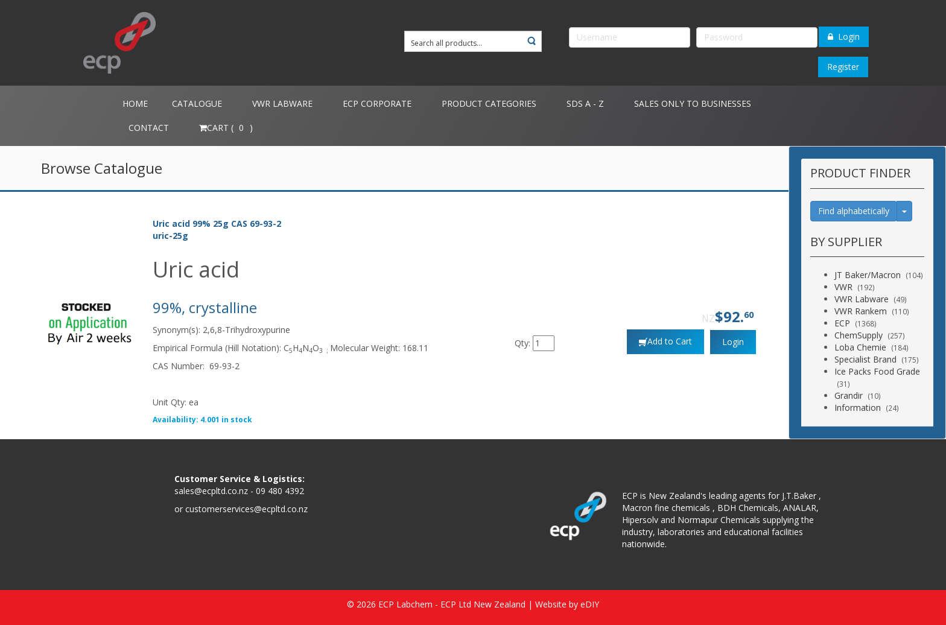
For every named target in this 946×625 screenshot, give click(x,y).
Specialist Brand (865, 359)
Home (135, 103)
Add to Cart (669, 341)
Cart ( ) (226, 127)
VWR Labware (282, 103)
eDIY (589, 604)
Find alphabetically (853, 211)
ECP (842, 323)
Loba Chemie (860, 347)
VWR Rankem (860, 311)
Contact (149, 127)
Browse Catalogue (101, 168)
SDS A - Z (585, 103)
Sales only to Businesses (692, 103)
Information (857, 407)
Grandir (848, 395)
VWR (843, 287)
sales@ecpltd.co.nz (211, 491)
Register (843, 66)
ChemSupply (858, 335)
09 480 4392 (280, 491)
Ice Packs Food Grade (877, 371)
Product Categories (489, 103)
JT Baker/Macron (867, 275)
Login (844, 36)
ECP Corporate (377, 103)
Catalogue (197, 103)
